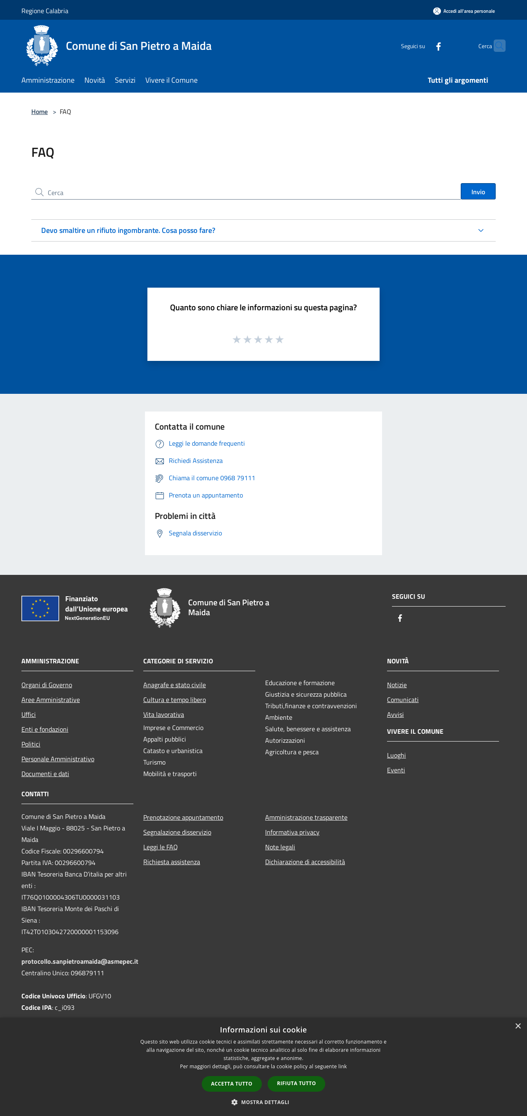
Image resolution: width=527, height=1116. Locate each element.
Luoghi (396, 755)
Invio (478, 192)
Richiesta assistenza (171, 862)
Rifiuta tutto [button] (296, 1083)
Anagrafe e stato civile (174, 685)
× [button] (518, 1026)
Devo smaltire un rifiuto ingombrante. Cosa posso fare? (128, 230)
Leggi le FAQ (160, 847)
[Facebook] (422, 45)
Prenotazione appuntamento (183, 817)
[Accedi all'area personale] (464, 11)
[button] (263, 1102)
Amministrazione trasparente (306, 817)
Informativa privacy (292, 832)
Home (39, 111)
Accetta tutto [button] (231, 1083)
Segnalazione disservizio (177, 832)
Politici (30, 744)
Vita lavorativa (163, 714)
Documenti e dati (45, 774)
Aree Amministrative (50, 699)
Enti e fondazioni (44, 729)
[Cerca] (496, 46)
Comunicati (403, 699)
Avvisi (395, 714)
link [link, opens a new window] (342, 1066)
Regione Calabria (44, 11)
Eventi (396, 770)
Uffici (28, 714)
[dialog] (263, 1067)
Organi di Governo (46, 685)
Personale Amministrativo (57, 759)
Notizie (397, 685)
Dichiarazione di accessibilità (305, 862)
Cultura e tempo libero (174, 699)
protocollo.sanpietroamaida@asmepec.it (79, 961)
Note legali (280, 847)
